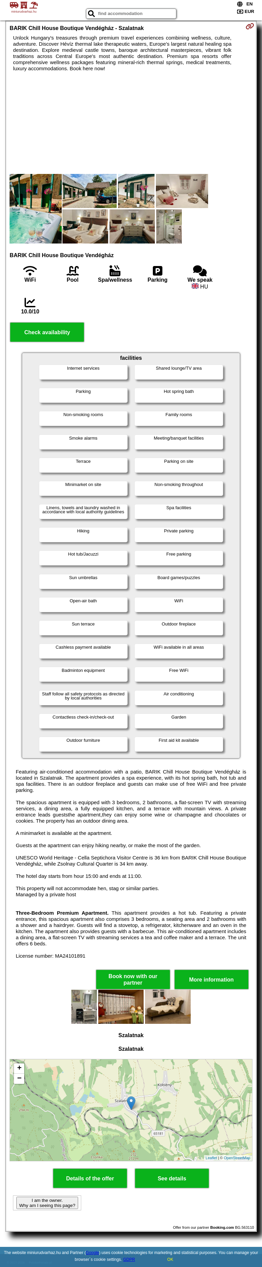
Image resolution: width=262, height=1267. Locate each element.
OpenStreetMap (237, 1158)
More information (211, 980)
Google (92, 1252)
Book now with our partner (132, 979)
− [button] (19, 1079)
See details (172, 1178)
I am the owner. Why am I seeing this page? (47, 1203)
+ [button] (19, 1068)
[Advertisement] (131, 123)
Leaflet (211, 1158)
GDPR (129, 1259)
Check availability (47, 332)
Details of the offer (90, 1178)
